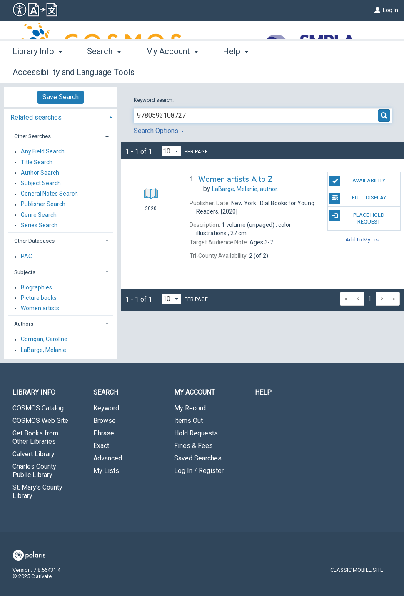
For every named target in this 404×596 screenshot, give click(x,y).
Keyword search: (154, 100)
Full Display (357, 198)
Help (263, 392)
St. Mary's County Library (37, 491)
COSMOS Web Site (40, 421)
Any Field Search (43, 151)
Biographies (36, 287)
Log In (390, 10)
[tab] (60, 116)
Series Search (39, 225)
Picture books (39, 297)
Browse (104, 421)
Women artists (40, 308)
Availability (357, 181)
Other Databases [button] (34, 241)
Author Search (40, 172)
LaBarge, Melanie (43, 350)
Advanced (107, 458)
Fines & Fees (193, 446)
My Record (190, 408)
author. (245, 189)
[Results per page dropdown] (171, 151)
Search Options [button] (159, 131)
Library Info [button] (37, 71)
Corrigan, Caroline (44, 339)
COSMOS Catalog (38, 408)
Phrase (103, 433)
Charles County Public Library (34, 471)
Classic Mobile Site (356, 570)
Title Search (36, 162)
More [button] (289, 72)
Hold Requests (196, 433)
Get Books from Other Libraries (35, 437)
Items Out (188, 421)
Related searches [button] (36, 117)
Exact (101, 446)
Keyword (106, 408)
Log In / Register (199, 471)
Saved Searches (198, 458)
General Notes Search (49, 194)
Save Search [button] (60, 97)
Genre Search (39, 214)
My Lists (106, 471)
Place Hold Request (356, 217)
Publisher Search (43, 204)
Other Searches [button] (32, 136)
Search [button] (103, 71)
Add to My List (362, 239)
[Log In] (377, 10)
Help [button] (235, 71)
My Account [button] (172, 71)
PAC (26, 256)
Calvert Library (33, 454)
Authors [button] (23, 324)
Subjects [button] (24, 272)
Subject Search (41, 183)
